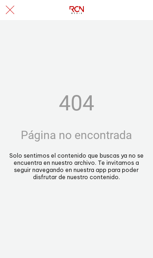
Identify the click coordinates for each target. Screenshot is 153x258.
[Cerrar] (10, 10)
